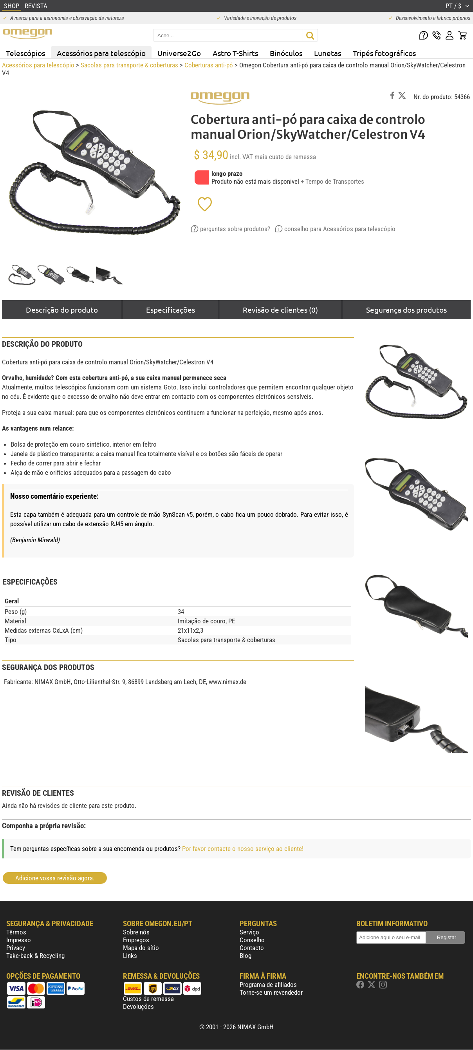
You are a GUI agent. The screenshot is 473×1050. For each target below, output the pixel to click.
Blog (245, 955)
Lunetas (327, 53)
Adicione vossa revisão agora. (54, 878)
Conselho (252, 940)
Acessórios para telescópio (101, 53)
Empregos (136, 940)
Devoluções (138, 1006)
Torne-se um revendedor (271, 992)
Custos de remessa (148, 999)
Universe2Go (179, 53)
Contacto (252, 948)
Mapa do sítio (141, 948)
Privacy (15, 948)
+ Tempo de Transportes (332, 181)
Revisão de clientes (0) (280, 309)
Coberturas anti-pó (208, 65)
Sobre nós (136, 932)
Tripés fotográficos (384, 53)
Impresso (18, 940)
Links (130, 955)
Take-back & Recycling (35, 955)
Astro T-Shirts (235, 53)
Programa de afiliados (268, 984)
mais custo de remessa (285, 157)
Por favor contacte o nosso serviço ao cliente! (242, 849)
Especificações (170, 309)
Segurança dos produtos (406, 309)
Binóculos (286, 53)
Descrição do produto (62, 309)
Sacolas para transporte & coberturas (129, 65)
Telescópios (25, 53)
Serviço (249, 932)
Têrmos (16, 932)
